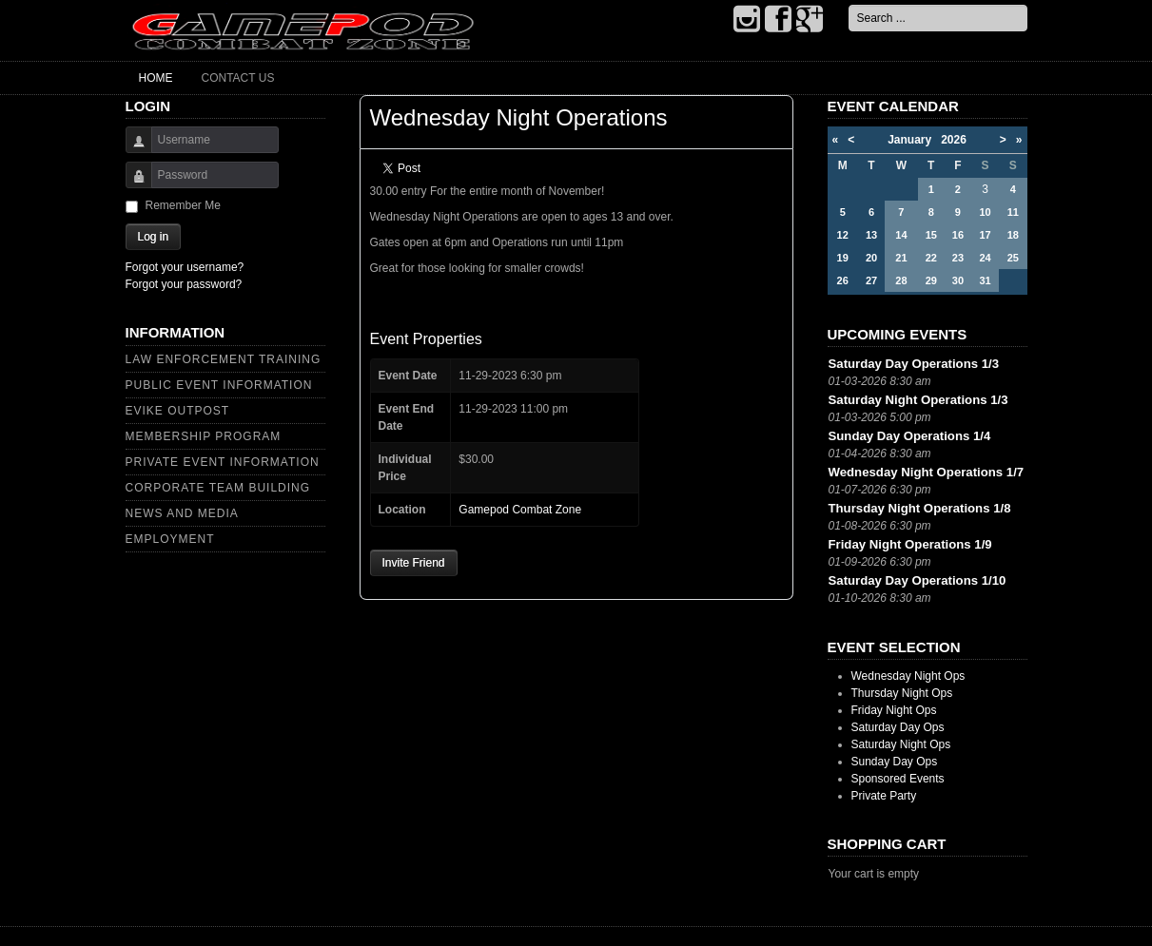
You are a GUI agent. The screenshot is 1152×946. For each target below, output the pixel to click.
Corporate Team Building (218, 487)
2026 (954, 139)
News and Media (182, 513)
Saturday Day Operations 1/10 (917, 580)
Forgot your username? (185, 267)
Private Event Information (223, 462)
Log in (153, 236)
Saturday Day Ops (898, 727)
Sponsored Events (898, 778)
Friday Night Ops (894, 710)
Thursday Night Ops (902, 693)
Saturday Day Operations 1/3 (914, 364)
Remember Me (183, 205)
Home (156, 78)
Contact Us (238, 78)
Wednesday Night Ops (908, 676)
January (914, 139)
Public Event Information (219, 385)
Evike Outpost (178, 410)
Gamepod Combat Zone (520, 509)
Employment (170, 539)
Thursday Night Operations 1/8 (920, 508)
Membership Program (204, 436)
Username (131, 148)
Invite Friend (413, 563)
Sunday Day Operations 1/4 (910, 436)
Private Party (884, 795)
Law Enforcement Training (224, 359)
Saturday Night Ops (901, 744)
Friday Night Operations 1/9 (910, 544)
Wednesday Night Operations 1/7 (927, 472)
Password (131, 183)
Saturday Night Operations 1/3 (918, 400)
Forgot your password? (184, 284)
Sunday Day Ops (894, 761)
